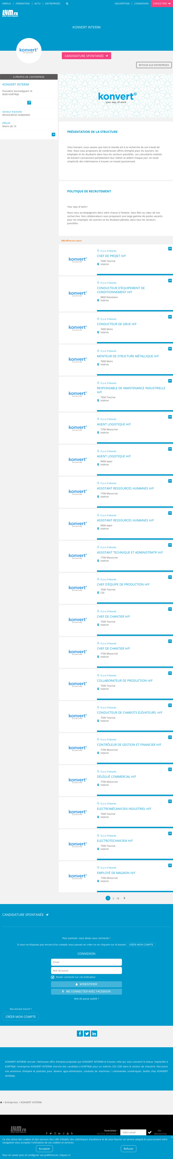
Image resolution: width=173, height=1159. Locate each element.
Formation (23, 3)
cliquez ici (65, 1155)
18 (117, 898)
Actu (37, 3)
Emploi (6, 3)
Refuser (128, 1149)
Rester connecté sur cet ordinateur (76, 977)
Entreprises (52, 3)
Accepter (44, 1149)
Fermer (172, 1137)
